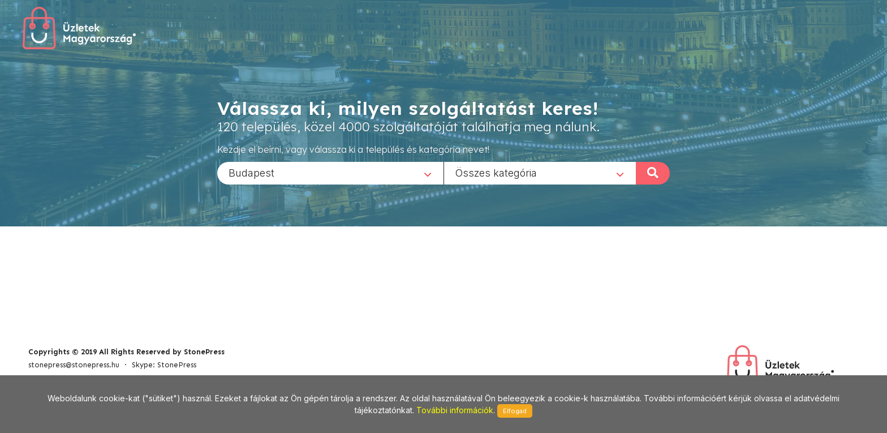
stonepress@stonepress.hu (73, 365)
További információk (454, 410)
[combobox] (330, 172)
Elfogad (515, 411)
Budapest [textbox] (251, 172)
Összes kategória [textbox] (496, 172)
